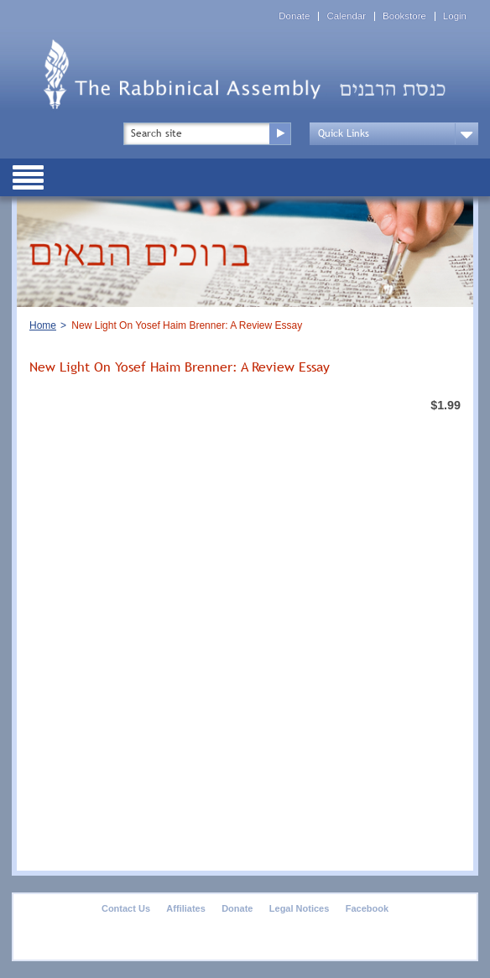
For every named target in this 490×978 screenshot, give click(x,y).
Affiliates (185, 908)
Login (455, 16)
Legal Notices (299, 908)
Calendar (346, 16)
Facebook (367, 908)
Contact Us (126, 908)
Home (42, 325)
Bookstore (404, 16)
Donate (294, 16)
